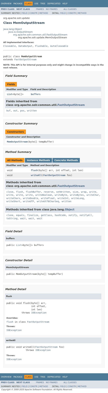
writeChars (13, 198)
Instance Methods (38, 160)
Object (70, 209)
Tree (42, 3)
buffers (35, 94)
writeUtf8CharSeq (48, 201)
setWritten (63, 192)
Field (24, 13)
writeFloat (48, 198)
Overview (6, 3)
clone (9, 215)
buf (8, 110)
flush (34, 170)
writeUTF (28, 201)
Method (43, 13)
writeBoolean (43, 195)
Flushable (41, 46)
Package (17, 3)
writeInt (63, 198)
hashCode (60, 215)
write (92, 192)
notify (73, 215)
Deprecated (53, 3)
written (32, 110)
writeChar (93, 195)
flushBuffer (33, 192)
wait (23, 218)
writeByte (61, 195)
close (9, 192)
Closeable (9, 46)
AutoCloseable (59, 46)
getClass (46, 215)
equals (20, 215)
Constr (33, 13)
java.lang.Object (12, 29)
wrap (84, 192)
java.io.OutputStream (20, 32)
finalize (32, 215)
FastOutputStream (25, 59)
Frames (40, 9)
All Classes (70, 9)
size (75, 192)
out (15, 110)
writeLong (77, 198)
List (9, 94)
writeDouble (30, 198)
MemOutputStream (17, 141)
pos (22, 110)
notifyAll (86, 215)
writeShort (13, 201)
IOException (39, 312)
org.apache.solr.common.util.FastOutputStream (40, 34)
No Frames (52, 9)
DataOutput (25, 46)
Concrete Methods (66, 160)
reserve (48, 192)
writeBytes (77, 195)
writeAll (36, 175)
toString (11, 218)
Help (65, 3)
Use (36, 3)
